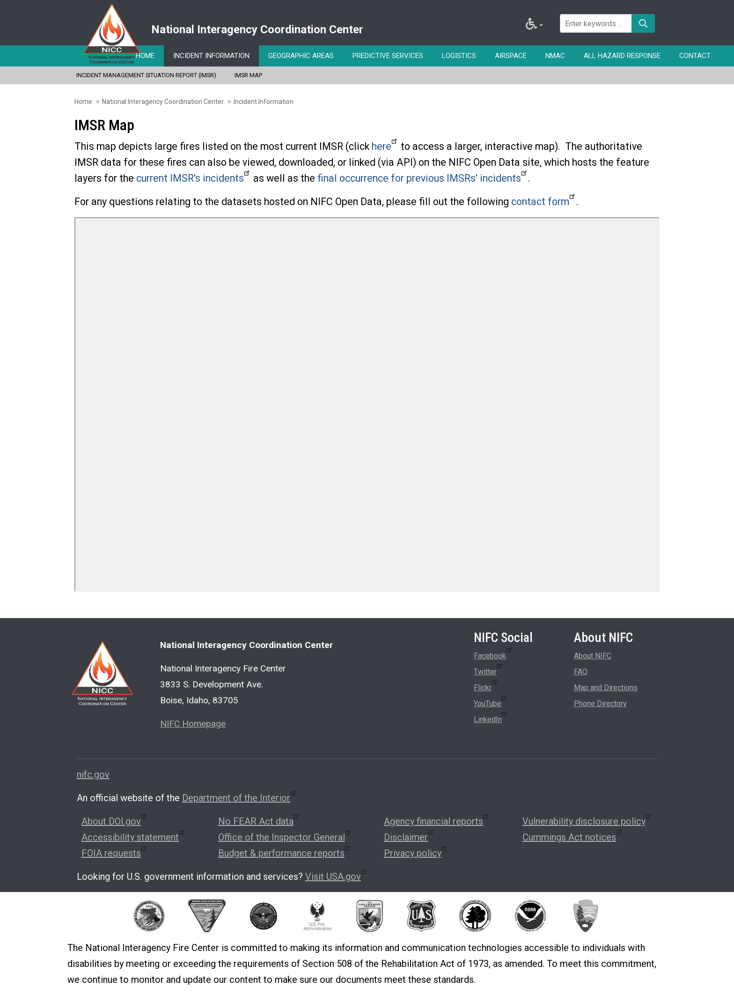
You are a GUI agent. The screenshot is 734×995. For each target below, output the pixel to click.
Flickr (486, 686)
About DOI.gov (114, 821)
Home (145, 56)
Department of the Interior (239, 797)
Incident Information (211, 56)
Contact (695, 56)
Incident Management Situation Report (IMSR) (146, 75)
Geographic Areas (301, 56)
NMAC (555, 56)
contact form (543, 201)
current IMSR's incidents (193, 178)
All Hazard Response (622, 56)
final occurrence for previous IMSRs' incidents (422, 178)
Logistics (459, 56)
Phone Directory (600, 703)
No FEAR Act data (259, 821)
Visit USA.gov (336, 876)
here (385, 146)
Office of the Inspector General (285, 837)
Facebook (493, 654)
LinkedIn (491, 718)
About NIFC (592, 655)
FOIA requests (114, 853)
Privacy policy (416, 853)
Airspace (511, 56)
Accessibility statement (133, 837)
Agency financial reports (437, 821)
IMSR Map (248, 75)
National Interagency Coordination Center (163, 101)
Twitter (489, 670)
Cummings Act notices (572, 837)
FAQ (580, 671)
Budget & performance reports (285, 853)
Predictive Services (387, 56)
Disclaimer (409, 837)
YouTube (491, 702)
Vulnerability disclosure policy (587, 821)
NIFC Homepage (193, 723)
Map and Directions (606, 687)
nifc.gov (93, 774)
